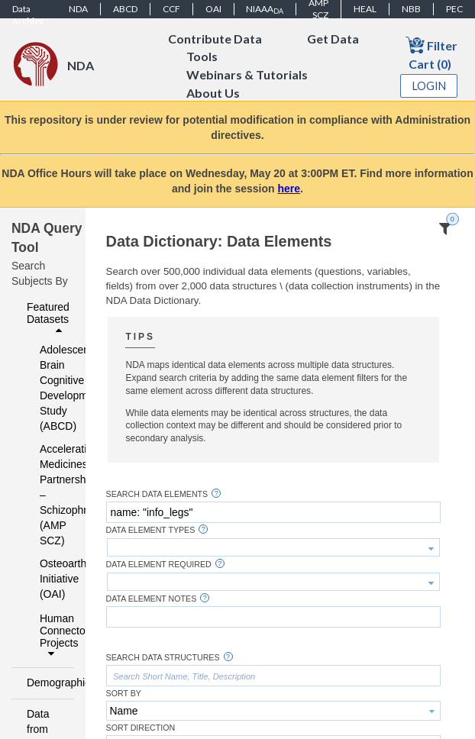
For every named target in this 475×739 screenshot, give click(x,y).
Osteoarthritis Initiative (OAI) (47, 578)
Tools (202, 57)
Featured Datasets (48, 318)
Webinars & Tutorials (247, 75)
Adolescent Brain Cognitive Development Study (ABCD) (47, 388)
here (289, 188)
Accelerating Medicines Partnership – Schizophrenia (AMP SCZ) (47, 495)
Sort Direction (141, 728)
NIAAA (264, 9)
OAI (213, 9)
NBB (411, 9)
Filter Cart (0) (431, 53)
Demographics (46, 682)
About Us (213, 93)
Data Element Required (159, 564)
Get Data (333, 38)
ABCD (125, 9)
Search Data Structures (163, 657)
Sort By (123, 693)
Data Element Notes (151, 599)
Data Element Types (150, 530)
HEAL (365, 9)
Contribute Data (215, 38)
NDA (78, 9)
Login (429, 85)
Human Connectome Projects (53, 636)
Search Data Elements (157, 494)
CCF (171, 9)
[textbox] (273, 512)
